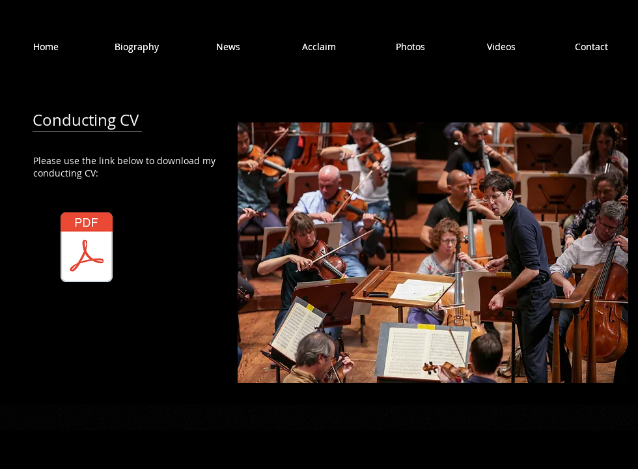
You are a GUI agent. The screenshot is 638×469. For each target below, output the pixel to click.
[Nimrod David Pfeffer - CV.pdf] (86, 248)
